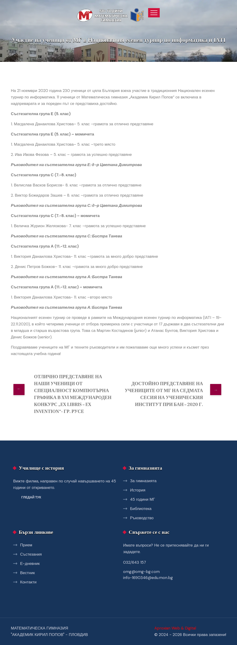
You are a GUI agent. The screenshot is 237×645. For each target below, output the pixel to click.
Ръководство (141, 517)
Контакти (28, 582)
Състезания (31, 554)
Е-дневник (30, 563)
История (137, 490)
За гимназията (143, 480)
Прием (26, 544)
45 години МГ (142, 499)
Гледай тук (31, 497)
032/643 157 (134, 562)
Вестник (27, 572)
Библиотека (140, 508)
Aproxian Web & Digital (175, 628)
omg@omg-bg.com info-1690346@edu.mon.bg (148, 574)
